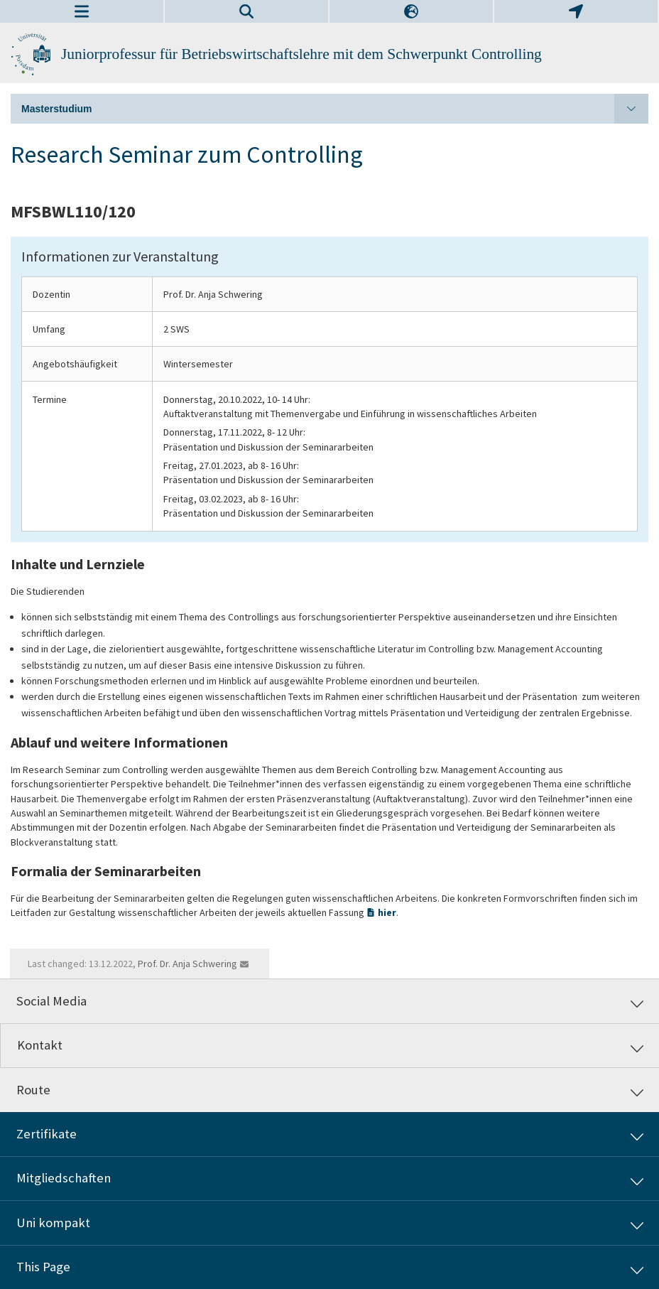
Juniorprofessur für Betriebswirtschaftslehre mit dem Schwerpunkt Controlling (301, 54)
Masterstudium (334, 109)
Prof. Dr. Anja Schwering (187, 963)
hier (387, 912)
